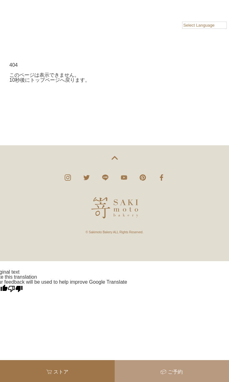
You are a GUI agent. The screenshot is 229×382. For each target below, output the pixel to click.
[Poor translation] (15, 289)
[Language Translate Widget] (204, 25)
